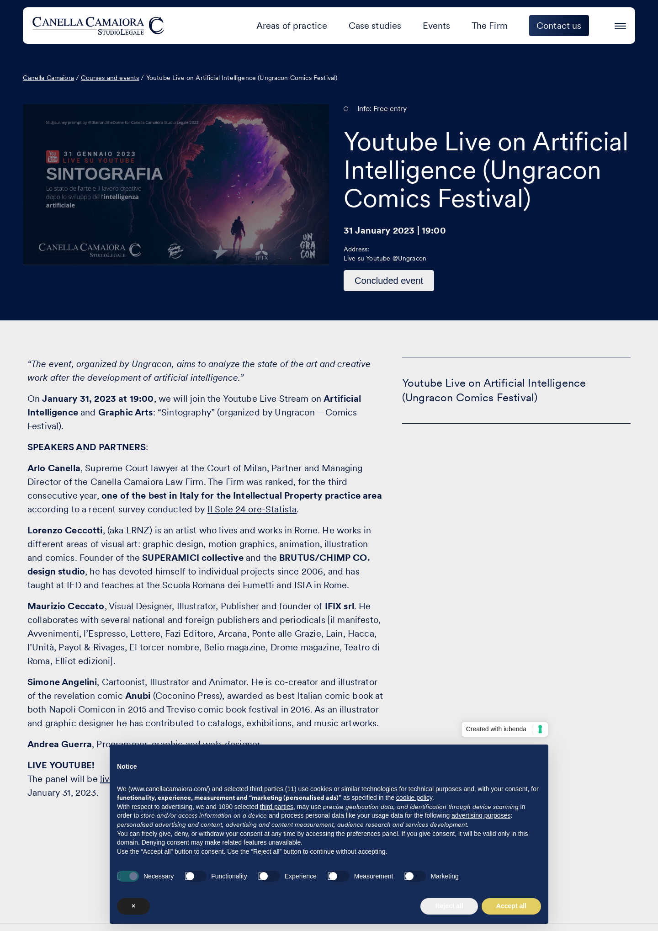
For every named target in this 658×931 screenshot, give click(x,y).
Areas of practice (292, 25)
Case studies (375, 25)
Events (437, 25)
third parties (276, 806)
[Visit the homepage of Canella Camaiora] (100, 25)
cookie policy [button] (414, 797)
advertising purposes (480, 815)
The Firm (490, 25)
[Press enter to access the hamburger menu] (620, 24)
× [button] (133, 906)
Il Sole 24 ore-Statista (252, 509)
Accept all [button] (511, 906)
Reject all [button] (449, 906)
